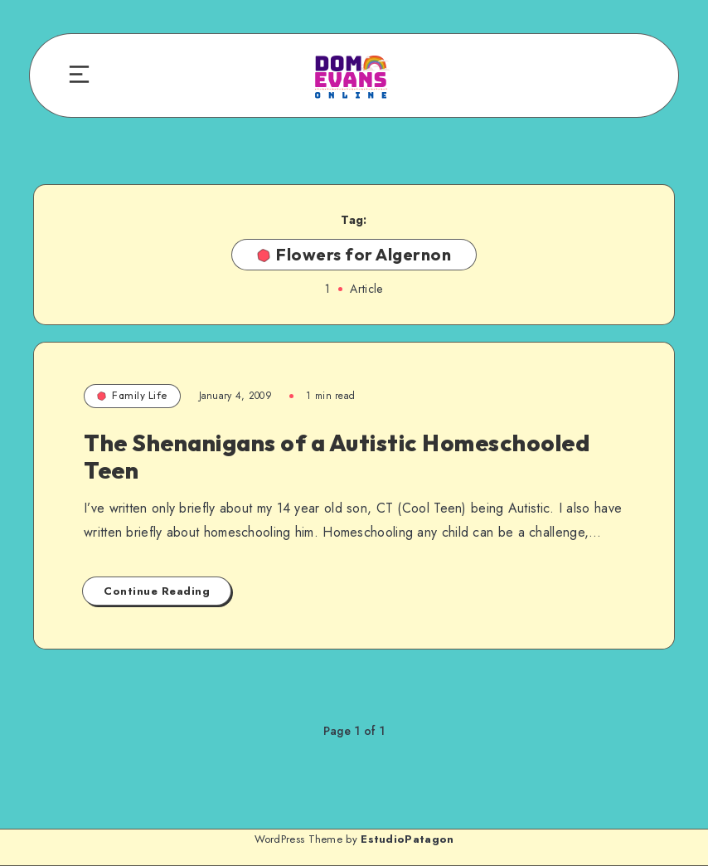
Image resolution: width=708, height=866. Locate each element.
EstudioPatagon (407, 839)
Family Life (132, 395)
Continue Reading (157, 591)
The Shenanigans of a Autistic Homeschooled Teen (336, 456)
